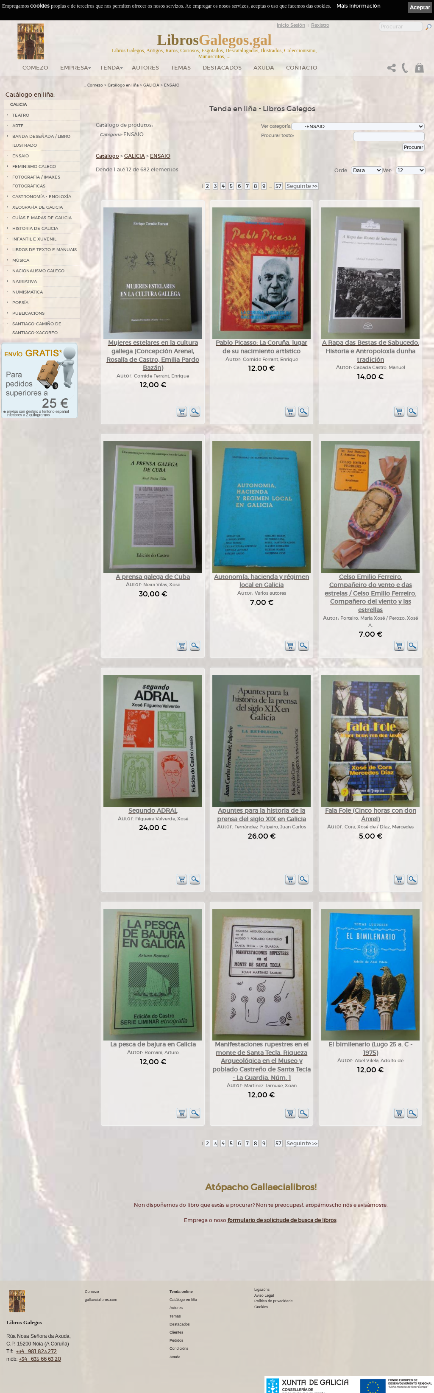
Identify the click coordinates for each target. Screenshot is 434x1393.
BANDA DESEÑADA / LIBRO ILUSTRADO (41, 141)
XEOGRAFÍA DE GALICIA (37, 207)
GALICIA (18, 104)
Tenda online (181, 1292)
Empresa (74, 67)
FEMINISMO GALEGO (34, 166)
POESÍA (20, 302)
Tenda (110, 67)
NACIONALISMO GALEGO (38, 271)
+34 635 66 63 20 (40, 1359)
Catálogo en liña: (30, 94)
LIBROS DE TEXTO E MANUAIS (44, 249)
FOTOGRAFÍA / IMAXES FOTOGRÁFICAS (36, 181)
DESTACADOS (222, 67)
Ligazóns (262, 1289)
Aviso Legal (264, 1295)
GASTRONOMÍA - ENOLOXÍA (41, 196)
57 (278, 186)
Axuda (263, 67)
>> (302, 186)
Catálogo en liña (123, 85)
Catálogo (107, 156)
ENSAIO (20, 156)
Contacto (301, 67)
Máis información (359, 6)
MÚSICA (20, 260)
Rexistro (320, 25)
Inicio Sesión (291, 25)
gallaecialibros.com (101, 1300)
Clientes (177, 1332)
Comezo (35, 67)
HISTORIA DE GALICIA (35, 228)
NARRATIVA (24, 281)
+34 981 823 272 (36, 1351)
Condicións (179, 1348)
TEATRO (20, 115)
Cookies (261, 1307)
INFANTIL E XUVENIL (34, 239)
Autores (145, 67)
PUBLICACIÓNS (28, 313)
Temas (181, 67)
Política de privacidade (273, 1301)
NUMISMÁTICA (27, 292)
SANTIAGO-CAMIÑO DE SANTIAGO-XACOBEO (36, 328)
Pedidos (177, 1340)
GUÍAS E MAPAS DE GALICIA (42, 218)
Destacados (180, 1324)
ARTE (18, 126)
